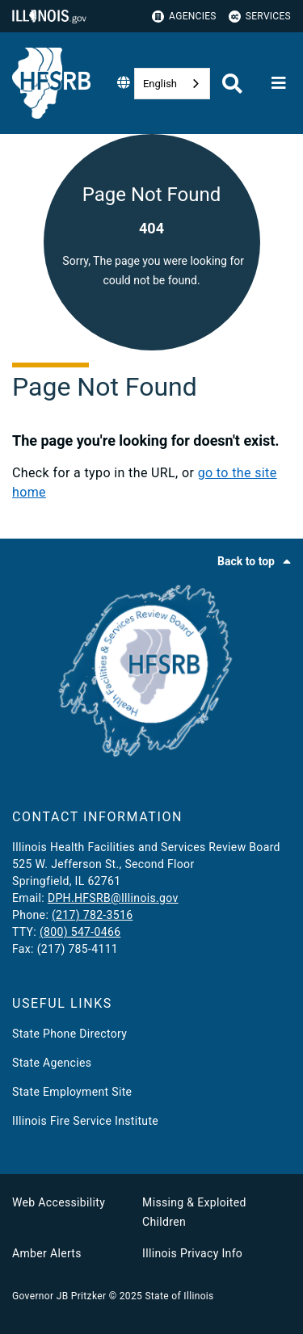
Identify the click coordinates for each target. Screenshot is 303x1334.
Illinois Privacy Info (192, 1253)
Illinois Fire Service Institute (85, 1120)
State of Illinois (179, 1296)
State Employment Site (72, 1091)
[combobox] (172, 83)
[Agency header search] (232, 83)
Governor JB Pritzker (59, 1296)
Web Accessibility (58, 1202)
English (160, 84)
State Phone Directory (69, 1033)
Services (260, 16)
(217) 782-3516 (92, 914)
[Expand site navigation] (279, 83)
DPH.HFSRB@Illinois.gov (113, 897)
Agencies (184, 16)
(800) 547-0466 (80, 931)
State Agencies (51, 1062)
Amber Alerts (47, 1253)
